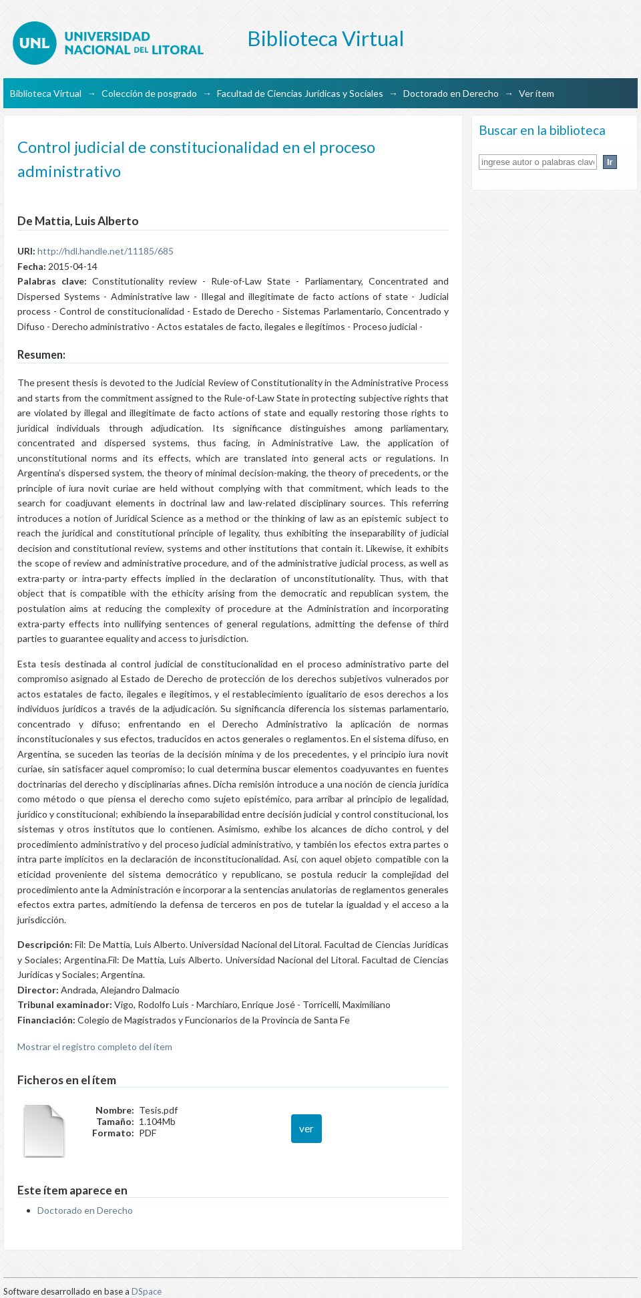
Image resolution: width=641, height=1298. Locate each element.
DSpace (147, 1291)
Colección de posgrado (149, 93)
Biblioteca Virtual (45, 93)
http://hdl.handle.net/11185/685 (105, 251)
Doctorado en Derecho (451, 93)
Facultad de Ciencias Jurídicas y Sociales (300, 93)
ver (306, 1128)
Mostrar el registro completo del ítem (94, 1046)
